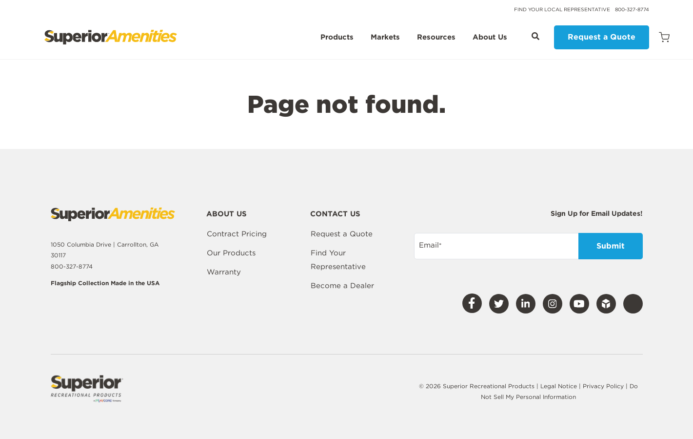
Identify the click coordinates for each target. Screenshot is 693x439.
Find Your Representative (338, 260)
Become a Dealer (342, 285)
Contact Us (335, 214)
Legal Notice (558, 386)
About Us (490, 38)
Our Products (231, 253)
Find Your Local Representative (562, 9)
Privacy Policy (604, 386)
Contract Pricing (237, 234)
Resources (436, 38)
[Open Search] (535, 36)
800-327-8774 (632, 9)
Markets (385, 38)
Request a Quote (601, 37)
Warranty (224, 272)
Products (337, 38)
